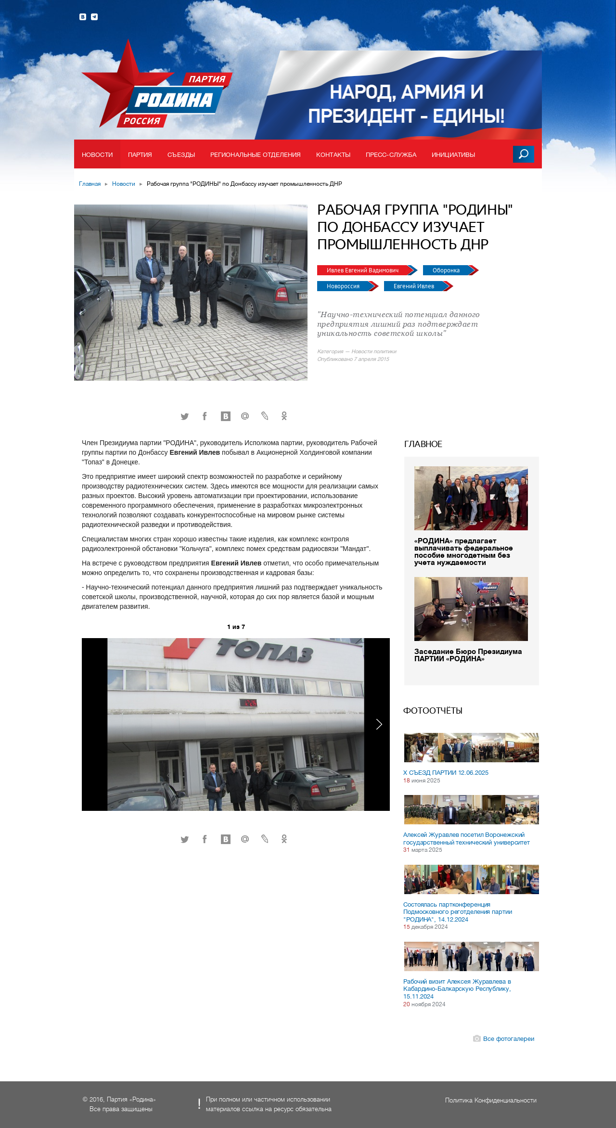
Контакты (333, 154)
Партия (140, 154)
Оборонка (447, 270)
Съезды (181, 154)
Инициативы (453, 154)
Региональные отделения (255, 154)
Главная (90, 183)
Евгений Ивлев (415, 286)
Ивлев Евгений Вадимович (363, 270)
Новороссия (344, 286)
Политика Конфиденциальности (491, 1100)
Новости (97, 154)
